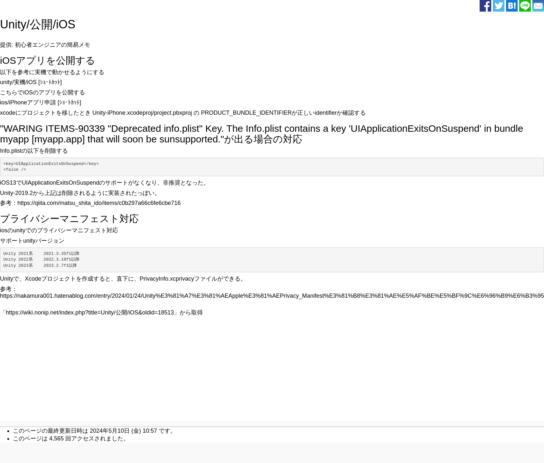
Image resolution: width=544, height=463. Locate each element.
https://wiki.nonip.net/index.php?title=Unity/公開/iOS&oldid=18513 (90, 312)
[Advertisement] (218, 374)
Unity (13, 24)
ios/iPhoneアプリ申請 (28, 102)
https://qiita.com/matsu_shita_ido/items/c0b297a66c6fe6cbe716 (99, 203)
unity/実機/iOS (18, 82)
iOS (65, 24)
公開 (41, 24)
